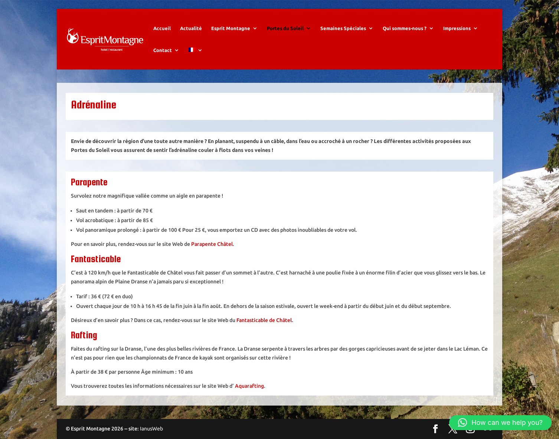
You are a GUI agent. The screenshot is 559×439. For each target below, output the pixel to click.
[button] (500, 422)
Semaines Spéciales (343, 28)
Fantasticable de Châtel (264, 320)
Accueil (162, 28)
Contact (162, 50)
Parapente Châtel (212, 244)
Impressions (457, 28)
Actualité (191, 28)
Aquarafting (249, 386)
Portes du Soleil (285, 28)
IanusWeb (151, 429)
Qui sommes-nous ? (404, 28)
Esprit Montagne (230, 28)
